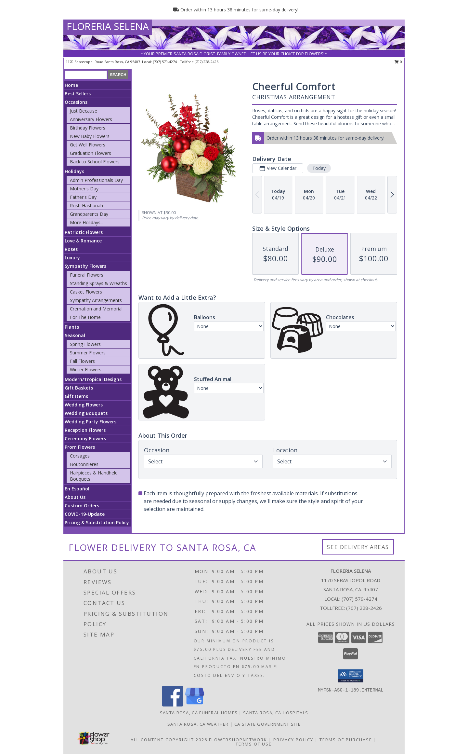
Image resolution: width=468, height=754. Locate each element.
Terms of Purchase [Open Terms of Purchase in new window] (345, 740)
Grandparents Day (89, 214)
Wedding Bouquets (86, 413)
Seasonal (75, 335)
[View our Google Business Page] (194, 705)
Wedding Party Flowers (90, 421)
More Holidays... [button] (86, 222)
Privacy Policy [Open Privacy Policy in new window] (293, 740)
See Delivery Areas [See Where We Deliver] (358, 547)
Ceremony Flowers (85, 438)
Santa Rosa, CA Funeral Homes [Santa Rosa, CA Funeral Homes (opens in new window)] (199, 713)
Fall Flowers (82, 361)
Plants (72, 327)
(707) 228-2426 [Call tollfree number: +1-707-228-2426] (206, 61)
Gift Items (76, 396)
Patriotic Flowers (84, 232)
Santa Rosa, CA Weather (198, 724)
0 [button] (398, 61)
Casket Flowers (86, 292)
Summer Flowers (88, 353)
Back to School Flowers (95, 161)
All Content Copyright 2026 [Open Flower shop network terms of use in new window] (169, 740)
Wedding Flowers (84, 405)
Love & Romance (83, 241)
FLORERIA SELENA (108, 26)
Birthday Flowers (87, 128)
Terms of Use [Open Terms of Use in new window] (254, 744)
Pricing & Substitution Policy (97, 522)
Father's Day (83, 197)
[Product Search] (86, 75)
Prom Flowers (80, 447)
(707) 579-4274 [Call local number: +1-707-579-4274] (165, 61)
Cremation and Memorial (96, 309)
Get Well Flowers (87, 145)
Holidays (74, 171)
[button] (350, 675)
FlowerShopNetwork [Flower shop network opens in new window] (238, 740)
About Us (75, 497)
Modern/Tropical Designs (93, 379)
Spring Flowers (85, 344)
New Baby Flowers (90, 136)
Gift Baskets (79, 388)
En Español (77, 489)
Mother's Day (84, 188)
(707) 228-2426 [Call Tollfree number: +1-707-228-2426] (364, 608)
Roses (71, 249)
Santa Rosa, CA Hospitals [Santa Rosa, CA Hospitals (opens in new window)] (275, 713)
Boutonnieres (84, 464)
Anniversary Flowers (91, 119)
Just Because (83, 111)
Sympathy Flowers (85, 266)
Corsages (80, 456)
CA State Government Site (267, 724)
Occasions (76, 102)
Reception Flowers (85, 430)
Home (71, 85)
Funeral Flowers (86, 275)
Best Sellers (78, 93)
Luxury (72, 257)
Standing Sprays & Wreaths (98, 283)
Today (319, 168)
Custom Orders (82, 505)
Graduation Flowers (90, 153)
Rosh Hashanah (86, 205)
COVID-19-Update (85, 514)
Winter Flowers (85, 369)
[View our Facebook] (172, 705)
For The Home (85, 317)
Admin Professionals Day (96, 180)
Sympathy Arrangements (96, 300)
